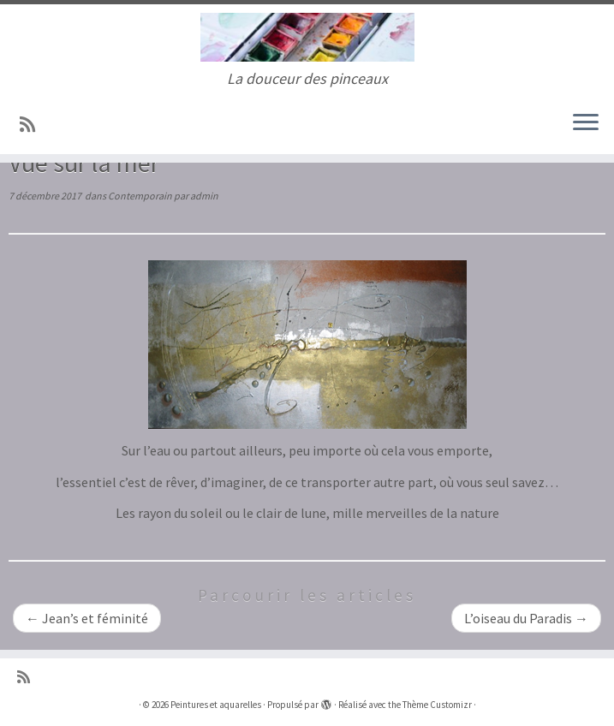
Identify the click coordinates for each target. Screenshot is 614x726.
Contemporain (141, 195)
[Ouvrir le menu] (586, 123)
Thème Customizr (437, 705)
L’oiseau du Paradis (526, 618)
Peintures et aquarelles (215, 705)
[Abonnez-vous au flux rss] (33, 125)
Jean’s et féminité (87, 618)
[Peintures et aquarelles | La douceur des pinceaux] (307, 37)
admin (204, 195)
